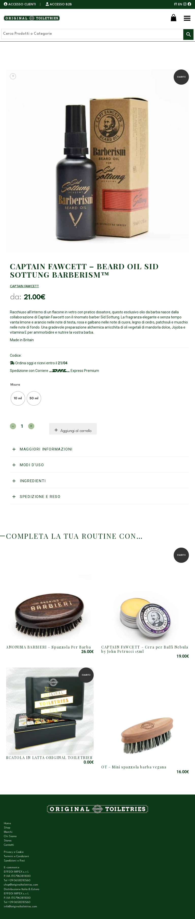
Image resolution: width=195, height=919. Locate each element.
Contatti (9, 845)
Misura (15, 384)
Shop (7, 827)
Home (7, 823)
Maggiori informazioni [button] (46, 449)
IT (175, 4)
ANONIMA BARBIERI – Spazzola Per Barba (48, 647)
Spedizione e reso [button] (40, 496)
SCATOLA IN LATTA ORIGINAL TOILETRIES (49, 757)
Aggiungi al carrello (76, 431)
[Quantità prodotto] (22, 426)
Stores (8, 840)
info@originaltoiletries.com (20, 906)
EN (180, 4)
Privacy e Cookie (14, 852)
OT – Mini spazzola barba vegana (134, 767)
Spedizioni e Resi (14, 860)
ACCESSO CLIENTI (20, 4)
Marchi (8, 832)
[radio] (18, 398)
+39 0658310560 (19, 880)
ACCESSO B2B (59, 4)
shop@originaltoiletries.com (21, 885)
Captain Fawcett (24, 286)
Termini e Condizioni (16, 856)
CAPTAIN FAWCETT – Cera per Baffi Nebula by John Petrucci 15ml (144, 649)
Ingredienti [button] (32, 481)
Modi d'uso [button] (31, 465)
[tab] (99, 449)
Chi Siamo (10, 836)
